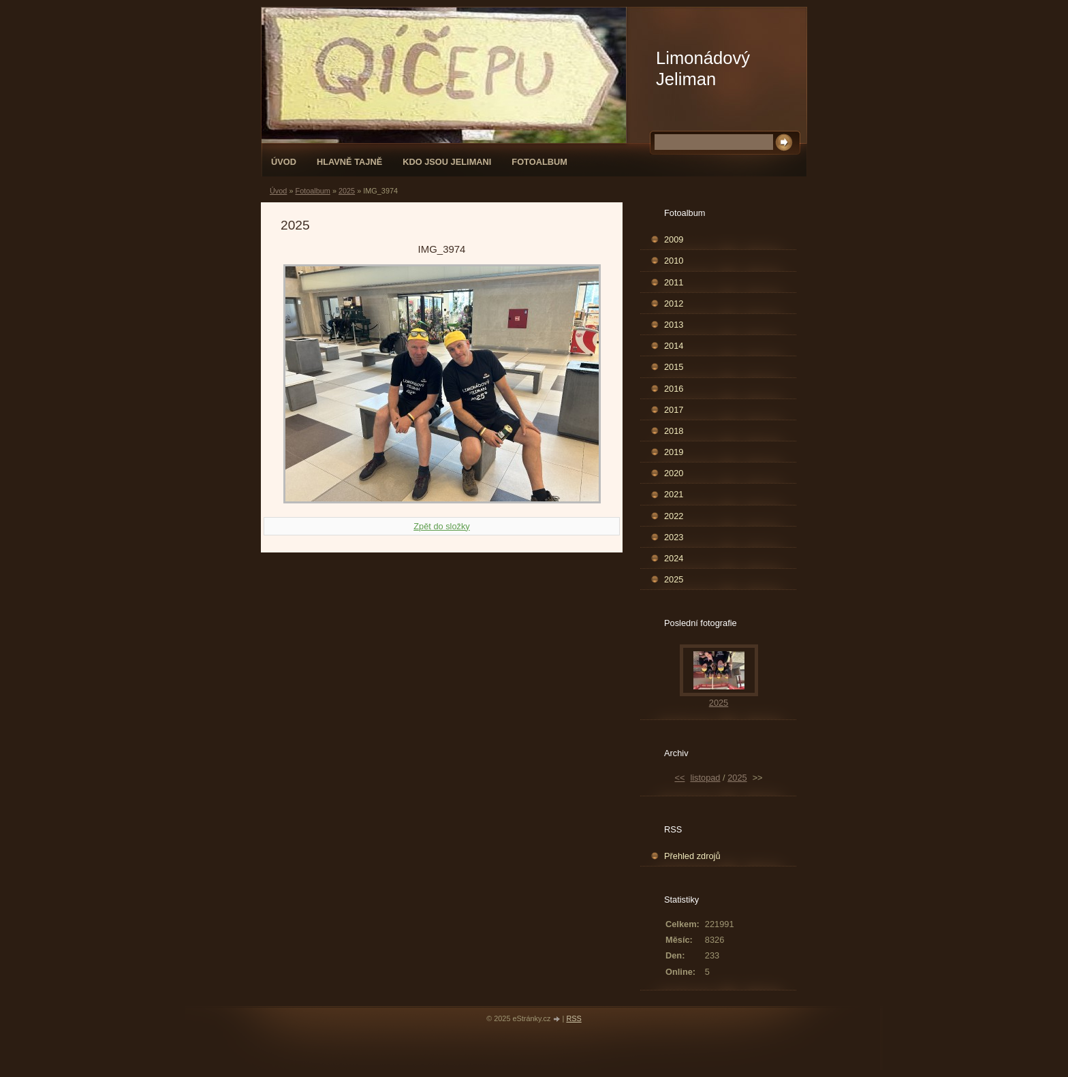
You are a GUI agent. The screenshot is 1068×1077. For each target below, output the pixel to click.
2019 (673, 452)
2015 (673, 367)
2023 (673, 537)
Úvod (283, 162)
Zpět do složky (441, 526)
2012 (673, 303)
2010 (673, 260)
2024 (673, 558)
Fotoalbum (539, 162)
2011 (673, 282)
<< (679, 777)
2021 (673, 494)
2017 (673, 410)
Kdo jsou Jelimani (447, 162)
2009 (673, 239)
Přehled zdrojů (692, 856)
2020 (673, 473)
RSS (573, 1018)
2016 (673, 389)
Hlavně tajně (349, 162)
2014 (673, 346)
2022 (673, 516)
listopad (705, 777)
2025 (347, 191)
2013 (673, 324)
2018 (673, 431)
